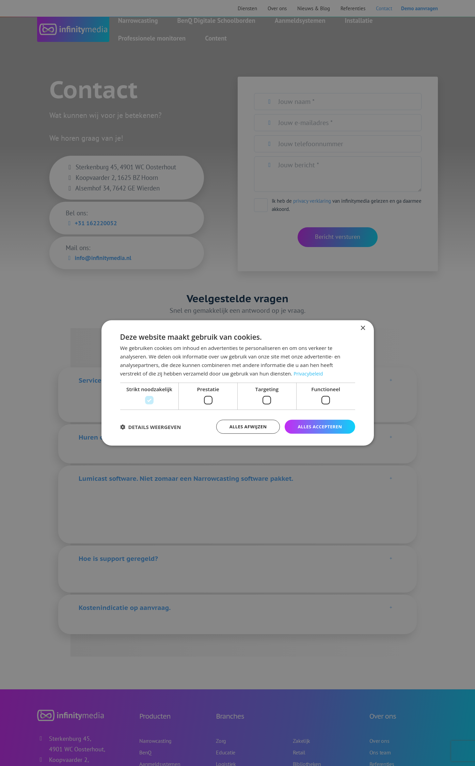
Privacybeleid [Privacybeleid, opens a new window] (309, 372)
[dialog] (237, 383)
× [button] (362, 327)
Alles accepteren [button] (318, 426)
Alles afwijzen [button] (243, 426)
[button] (150, 427)
